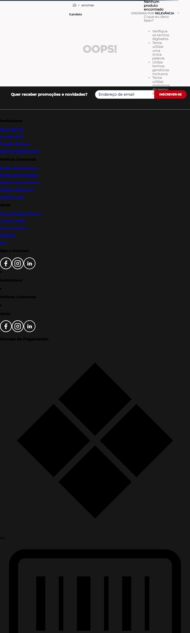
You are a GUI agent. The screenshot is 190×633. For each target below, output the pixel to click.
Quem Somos (11, 129)
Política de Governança (19, 182)
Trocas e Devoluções (17, 189)
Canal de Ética (12, 137)
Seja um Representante (20, 151)
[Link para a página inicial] (75, 5)
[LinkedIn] (29, 268)
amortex (87, 5)
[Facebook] (6, 268)
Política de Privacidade (19, 175)
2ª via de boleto (13, 221)
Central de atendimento (20, 213)
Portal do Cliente (14, 228)
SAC (3, 243)
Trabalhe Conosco (15, 144)
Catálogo (7, 235)
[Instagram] (18, 268)
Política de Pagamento (19, 168)
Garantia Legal (12, 197)
